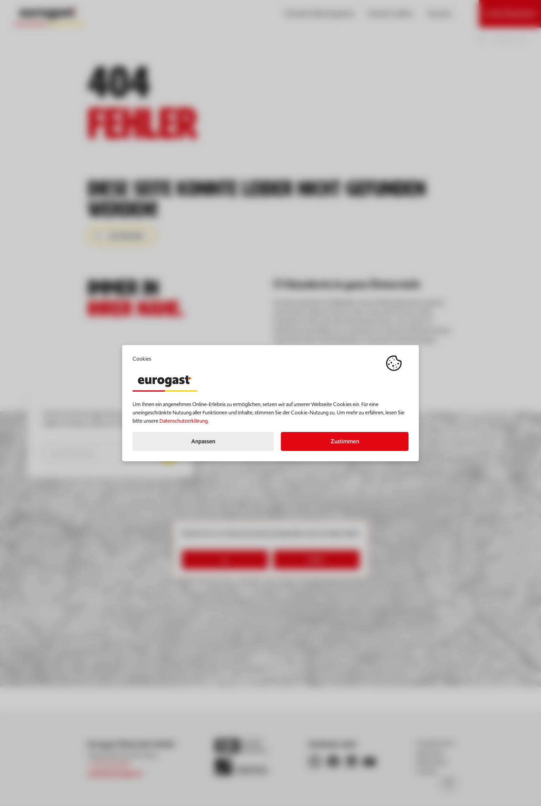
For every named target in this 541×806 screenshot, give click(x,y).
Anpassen (203, 441)
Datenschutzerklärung (183, 420)
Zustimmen (345, 441)
